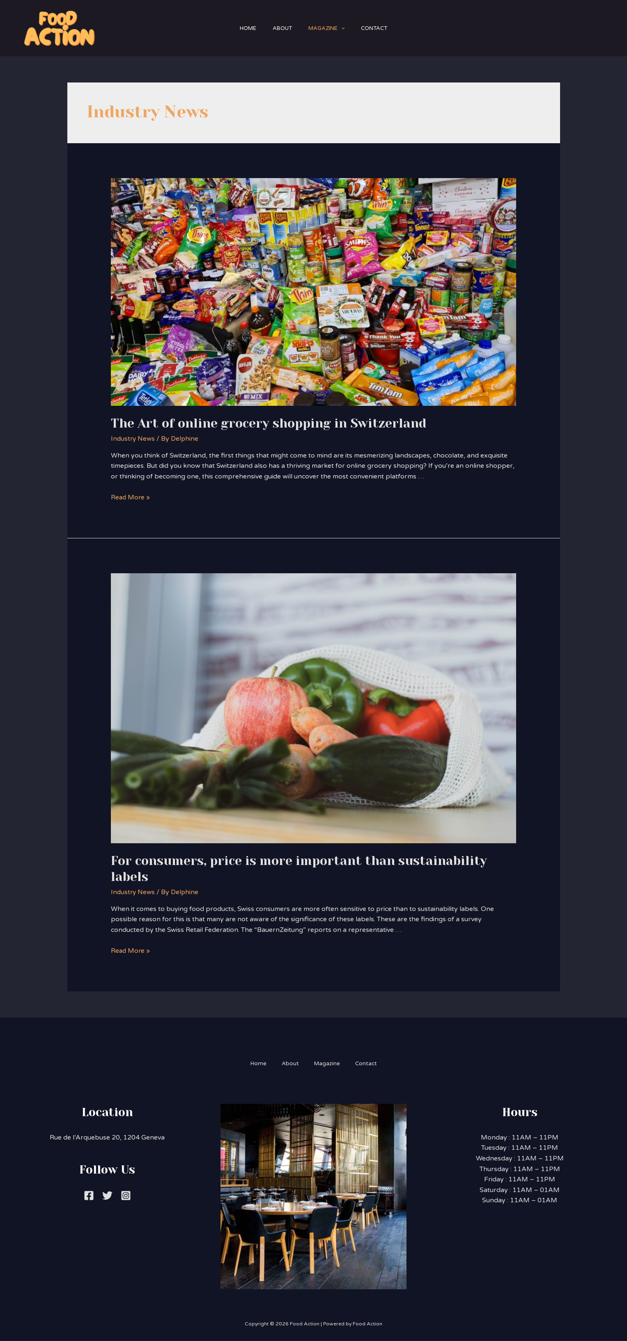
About (280, 28)
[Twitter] (107, 1195)
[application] (343, 28)
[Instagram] (126, 1195)
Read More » (131, 497)
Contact (380, 28)
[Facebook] (89, 1195)
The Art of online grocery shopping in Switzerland (269, 423)
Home (242, 28)
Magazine (328, 28)
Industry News (133, 439)
